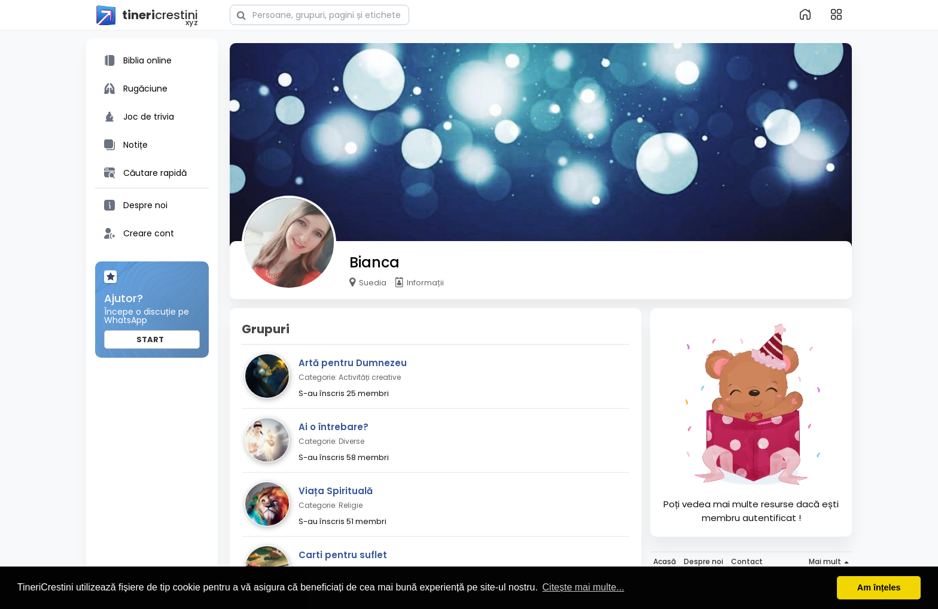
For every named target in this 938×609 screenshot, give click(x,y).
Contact (747, 561)
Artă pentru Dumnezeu (353, 363)
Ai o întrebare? (333, 427)
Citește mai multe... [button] (584, 587)
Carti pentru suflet (343, 555)
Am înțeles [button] (879, 587)
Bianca (374, 262)
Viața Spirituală (336, 491)
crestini (146, 15)
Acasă (664, 561)
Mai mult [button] (829, 561)
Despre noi (703, 561)
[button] (319, 13)
